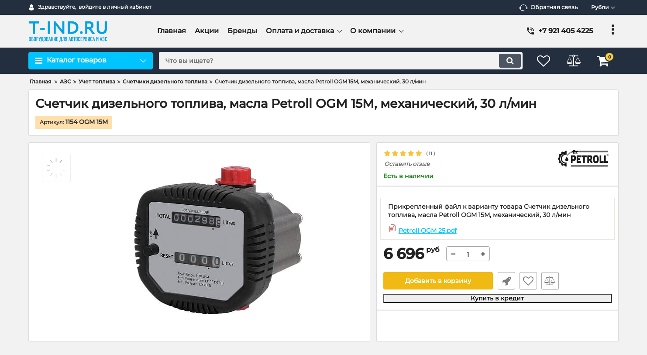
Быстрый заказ (506, 281)
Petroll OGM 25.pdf (428, 230)
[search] (340, 60)
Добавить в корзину (438, 281)
